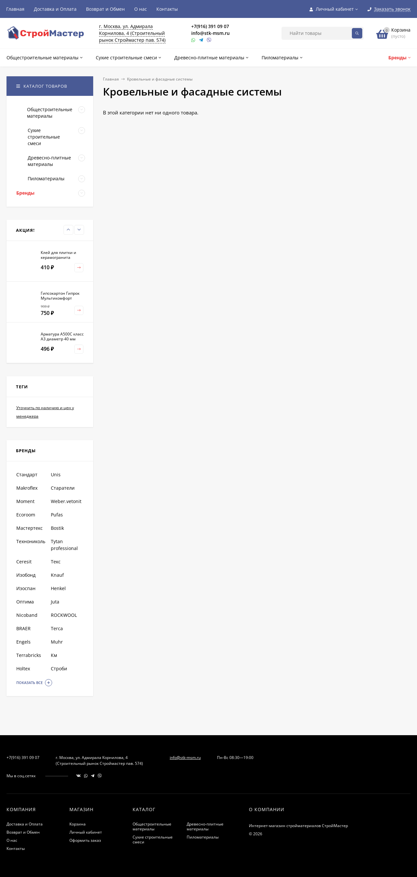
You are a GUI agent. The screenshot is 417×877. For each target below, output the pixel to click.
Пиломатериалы (203, 837)
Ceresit (24, 561)
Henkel (58, 588)
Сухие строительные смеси (153, 839)
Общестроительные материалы (152, 826)
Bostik (57, 528)
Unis (56, 474)
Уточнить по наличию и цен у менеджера (45, 412)
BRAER (23, 628)
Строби (59, 668)
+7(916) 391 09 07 (210, 26)
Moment (25, 501)
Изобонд (26, 575)
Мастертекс (29, 528)
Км (54, 655)
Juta (55, 602)
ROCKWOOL (64, 615)
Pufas (57, 515)
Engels (23, 642)
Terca (57, 628)
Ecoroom (25, 515)
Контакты (167, 9)
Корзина (77, 824)
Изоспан (26, 588)
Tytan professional (64, 544)
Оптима (25, 602)
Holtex (23, 668)
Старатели (63, 488)
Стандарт (26, 474)
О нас (140, 9)
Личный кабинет (85, 832)
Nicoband (26, 615)
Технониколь (30, 541)
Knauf (57, 575)
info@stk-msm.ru (210, 33)
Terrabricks (28, 655)
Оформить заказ (85, 840)
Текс (56, 561)
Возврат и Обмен (105, 9)
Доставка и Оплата (55, 9)
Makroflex (26, 488)
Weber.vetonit (66, 501)
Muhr (57, 642)
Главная (15, 9)
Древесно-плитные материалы (205, 826)
